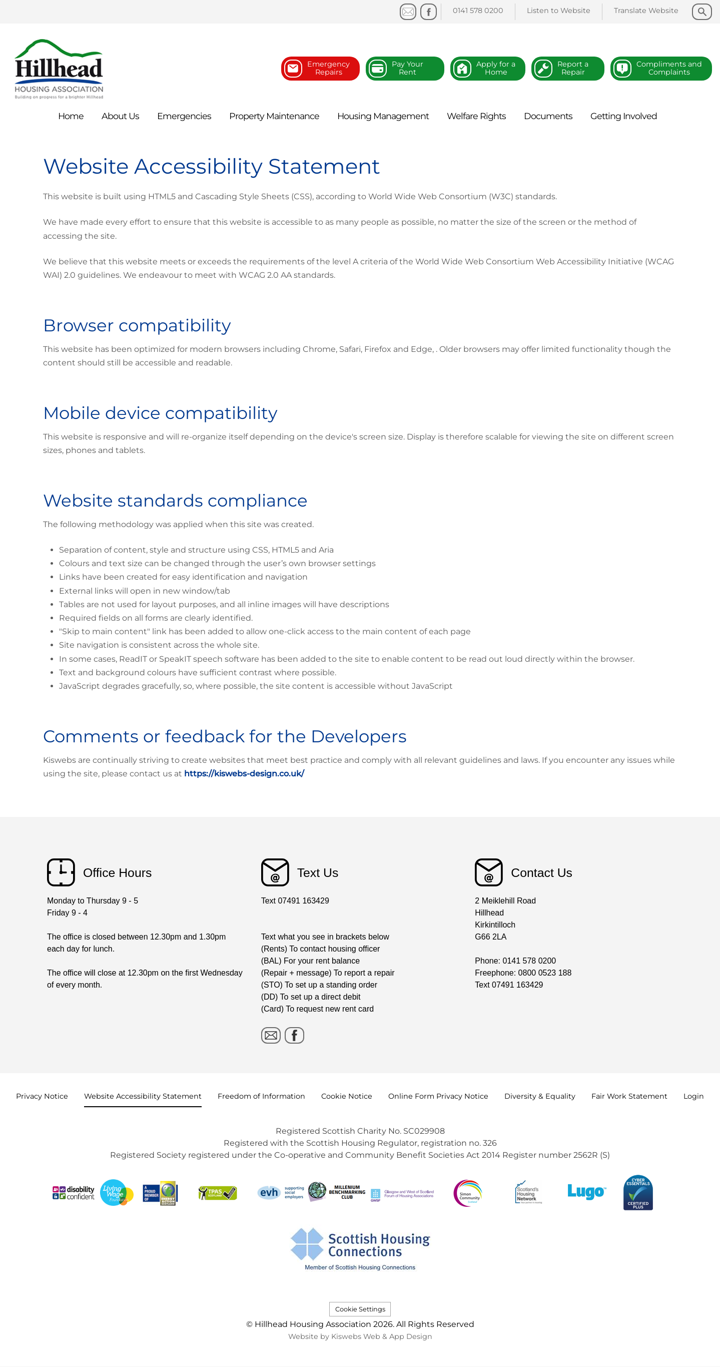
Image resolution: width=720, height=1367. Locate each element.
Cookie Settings (360, 1309)
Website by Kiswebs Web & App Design (360, 1336)
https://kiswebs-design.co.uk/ (244, 773)
